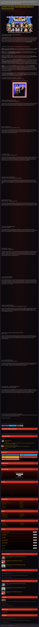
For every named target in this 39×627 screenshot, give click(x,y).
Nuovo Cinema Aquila (5, 517)
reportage (20, 534)
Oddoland (21, 506)
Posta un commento (4, 448)
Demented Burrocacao (5, 525)
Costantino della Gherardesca (6, 502)
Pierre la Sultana (4, 507)
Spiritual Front (22, 523)
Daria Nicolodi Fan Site (5, 514)
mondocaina (20, 542)
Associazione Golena (4, 501)
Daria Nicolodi (22, 513)
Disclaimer (7, 622)
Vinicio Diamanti (22, 507)
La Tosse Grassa (22, 524)
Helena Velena (22, 505)
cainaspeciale (5, 423)
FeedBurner (22, 477)
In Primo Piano (15, 423)
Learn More (18, 4)
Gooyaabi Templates (15, 625)
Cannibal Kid (6, 440)
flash (20, 548)
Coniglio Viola (22, 501)
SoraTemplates (6, 625)
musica (19, 423)
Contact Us (36, 625)
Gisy (2, 505)
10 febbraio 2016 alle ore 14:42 (9, 447)
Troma (21, 517)
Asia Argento (3, 513)
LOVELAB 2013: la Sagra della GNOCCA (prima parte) (14, 560)
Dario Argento (22, 514)
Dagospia (21, 502)
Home (31, 625)
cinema (20, 537)
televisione (21, 423)
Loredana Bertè (4, 524)
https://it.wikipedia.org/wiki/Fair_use (6, 573)
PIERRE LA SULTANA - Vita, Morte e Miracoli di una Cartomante (16, 556)
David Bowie (3, 523)
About (33, 625)
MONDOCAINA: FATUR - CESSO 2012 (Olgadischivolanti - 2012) (15, 564)
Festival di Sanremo (10, 423)
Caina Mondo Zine (9, 601)
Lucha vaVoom (4, 506)
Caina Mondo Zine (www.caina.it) (6, 10)
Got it (22, 4)
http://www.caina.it (10, 605)
